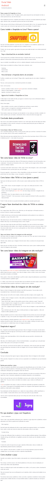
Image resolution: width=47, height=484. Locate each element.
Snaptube (20, 88)
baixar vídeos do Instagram (12, 270)
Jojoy (3, 384)
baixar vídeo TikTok (18, 190)
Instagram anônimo (25, 319)
